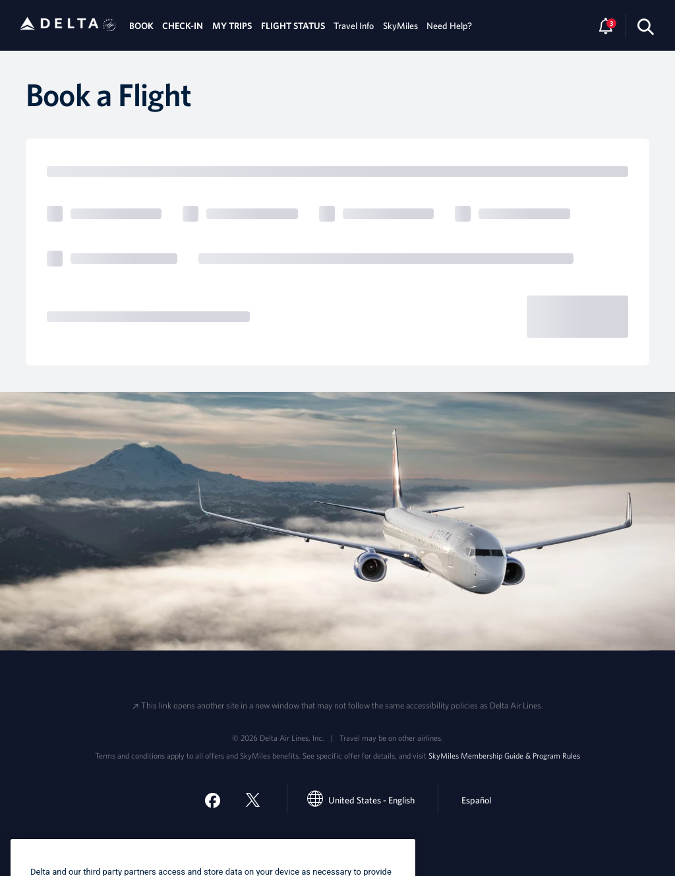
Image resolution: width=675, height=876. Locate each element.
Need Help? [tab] (449, 25)
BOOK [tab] (141, 25)
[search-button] (645, 26)
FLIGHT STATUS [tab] (293, 25)
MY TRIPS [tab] (232, 25)
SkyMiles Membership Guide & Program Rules (504, 755)
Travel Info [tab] (354, 25)
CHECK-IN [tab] (182, 25)
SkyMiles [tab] (400, 25)
